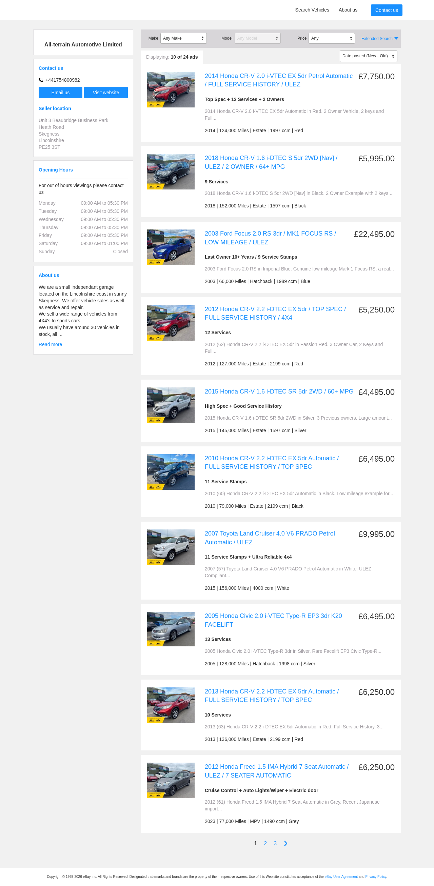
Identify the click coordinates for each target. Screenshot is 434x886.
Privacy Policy (376, 877)
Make (153, 38)
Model (227, 38)
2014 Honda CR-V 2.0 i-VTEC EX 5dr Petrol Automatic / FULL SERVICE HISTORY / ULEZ (279, 80)
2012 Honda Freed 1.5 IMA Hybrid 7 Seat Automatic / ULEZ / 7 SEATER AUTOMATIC (277, 771)
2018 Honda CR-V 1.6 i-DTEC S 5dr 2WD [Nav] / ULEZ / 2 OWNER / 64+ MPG (271, 162)
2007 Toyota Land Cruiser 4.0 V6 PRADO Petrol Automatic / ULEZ (270, 538)
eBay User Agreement (341, 877)
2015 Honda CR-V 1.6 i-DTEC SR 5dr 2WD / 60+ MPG (279, 391)
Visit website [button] (106, 92)
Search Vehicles (312, 10)
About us (348, 10)
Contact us (386, 10)
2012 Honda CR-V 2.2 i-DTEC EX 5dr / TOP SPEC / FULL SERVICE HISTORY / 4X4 (275, 313)
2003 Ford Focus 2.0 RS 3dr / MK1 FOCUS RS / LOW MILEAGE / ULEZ (270, 238)
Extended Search (377, 38)
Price (302, 38)
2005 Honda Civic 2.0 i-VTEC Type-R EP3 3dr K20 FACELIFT (273, 620)
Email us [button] (61, 92)
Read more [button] (50, 344)
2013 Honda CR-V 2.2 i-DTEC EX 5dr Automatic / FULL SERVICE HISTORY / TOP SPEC (272, 696)
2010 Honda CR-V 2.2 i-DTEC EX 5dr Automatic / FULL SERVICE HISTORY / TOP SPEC (272, 462)
